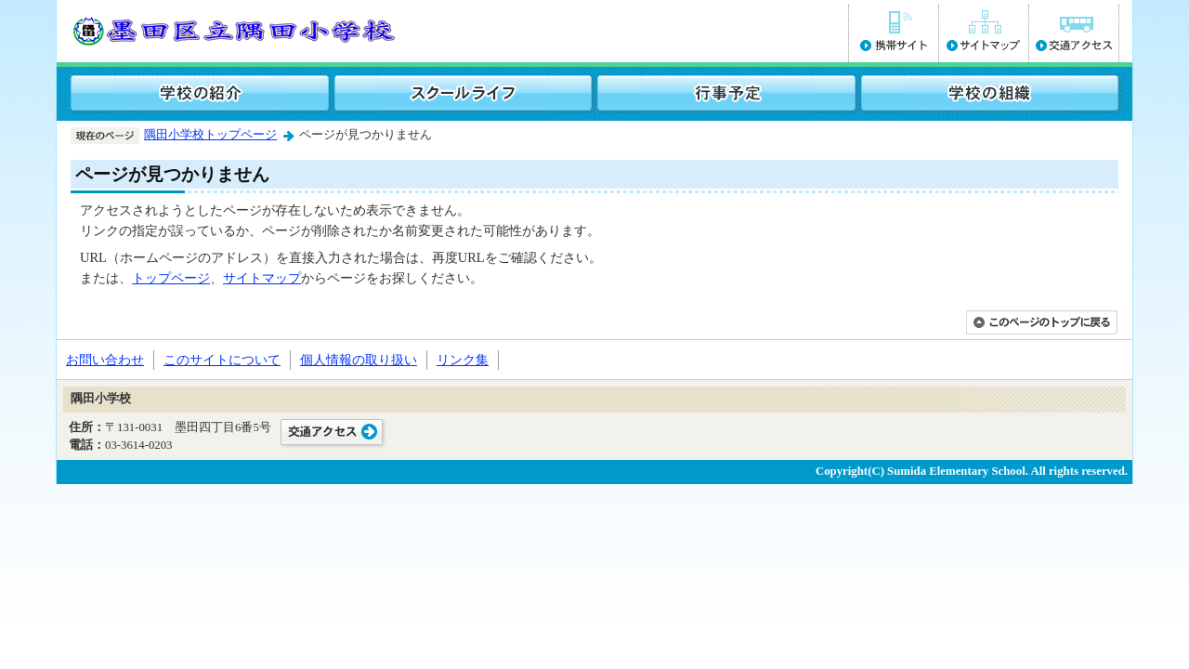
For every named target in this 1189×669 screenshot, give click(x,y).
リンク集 (463, 359)
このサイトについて (222, 359)
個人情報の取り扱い (358, 359)
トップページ (171, 277)
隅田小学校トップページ (210, 134)
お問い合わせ (105, 359)
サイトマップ (262, 277)
